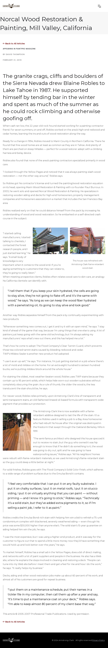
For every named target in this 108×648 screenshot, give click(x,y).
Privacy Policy (98, 640)
